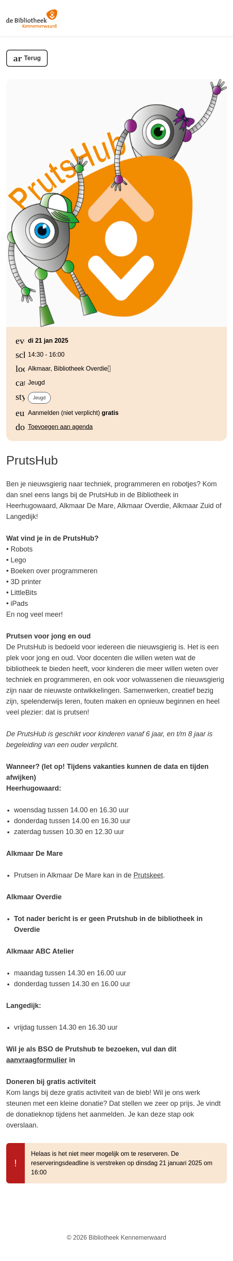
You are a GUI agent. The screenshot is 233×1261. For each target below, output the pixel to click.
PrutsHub (32, 460)
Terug (32, 58)
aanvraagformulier (36, 1060)
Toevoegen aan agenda (60, 426)
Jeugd (39, 398)
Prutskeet (148, 875)
